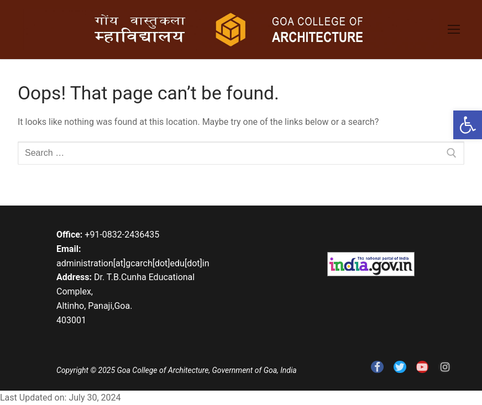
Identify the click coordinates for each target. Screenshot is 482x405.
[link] (467, 125)
